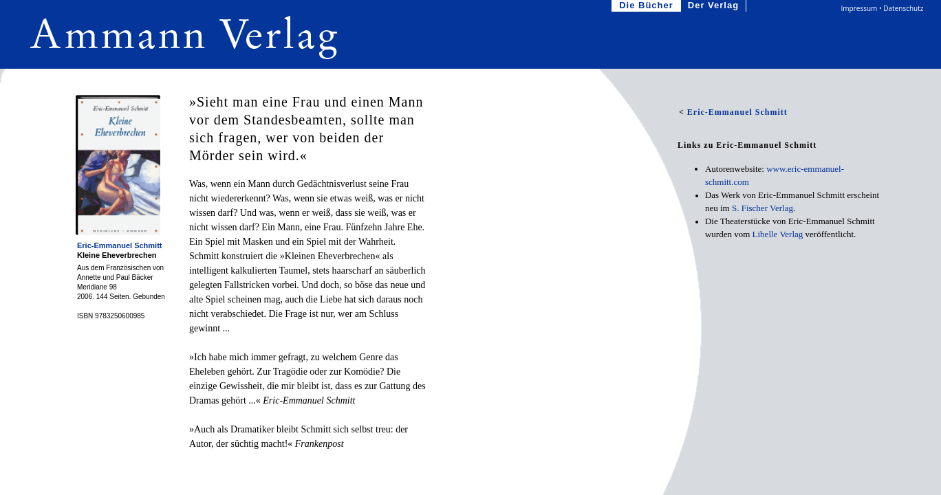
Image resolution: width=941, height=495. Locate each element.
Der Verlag (715, 6)
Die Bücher (647, 6)
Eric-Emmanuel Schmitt (119, 245)
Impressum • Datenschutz (882, 8)
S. (762, 208)
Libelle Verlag (778, 234)
